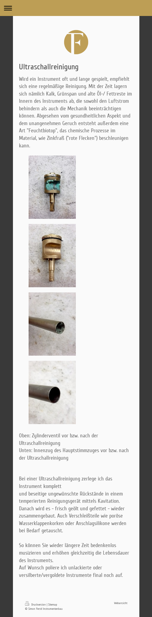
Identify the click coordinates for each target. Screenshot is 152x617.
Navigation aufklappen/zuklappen (76, 8)
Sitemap (52, 604)
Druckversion (36, 604)
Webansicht (120, 603)
